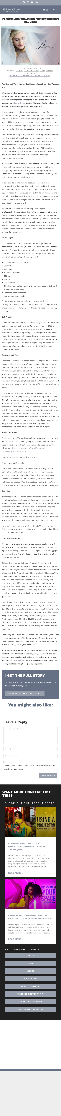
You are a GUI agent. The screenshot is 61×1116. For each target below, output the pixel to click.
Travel (42, 71)
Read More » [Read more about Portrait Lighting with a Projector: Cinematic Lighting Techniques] (15, 873)
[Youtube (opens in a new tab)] (32, 2)
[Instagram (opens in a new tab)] (28, 2)
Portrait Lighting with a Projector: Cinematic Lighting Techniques (27, 846)
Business (19, 71)
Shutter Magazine (31, 71)
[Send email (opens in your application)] (36, 2)
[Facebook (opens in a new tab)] (24, 2)
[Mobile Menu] (53, 10)
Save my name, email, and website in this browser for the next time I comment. (29, 767)
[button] (30, 978)
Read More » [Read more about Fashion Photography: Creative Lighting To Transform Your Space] (15, 939)
